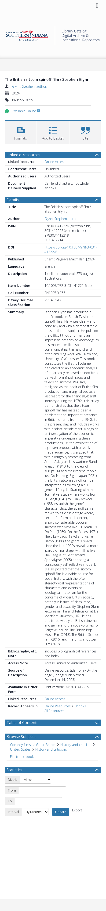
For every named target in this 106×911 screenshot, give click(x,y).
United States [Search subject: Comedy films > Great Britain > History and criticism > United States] (20, 749)
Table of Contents (22, 722)
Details (13, 199)
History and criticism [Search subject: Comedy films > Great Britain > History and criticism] (75, 744)
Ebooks (80, 706)
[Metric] (35, 780)
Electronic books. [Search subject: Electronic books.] (23, 756)
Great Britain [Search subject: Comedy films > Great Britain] (45, 744)
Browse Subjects (21, 736)
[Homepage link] (53, 34)
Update (60, 812)
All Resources (54, 711)
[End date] (38, 801)
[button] (21, 132)
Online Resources (57, 706)
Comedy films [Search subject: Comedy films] (20, 744)
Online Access (54, 161)
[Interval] (35, 812)
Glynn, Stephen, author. (29, 86)
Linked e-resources (23, 154)
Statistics (14, 769)
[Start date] (42, 790)
